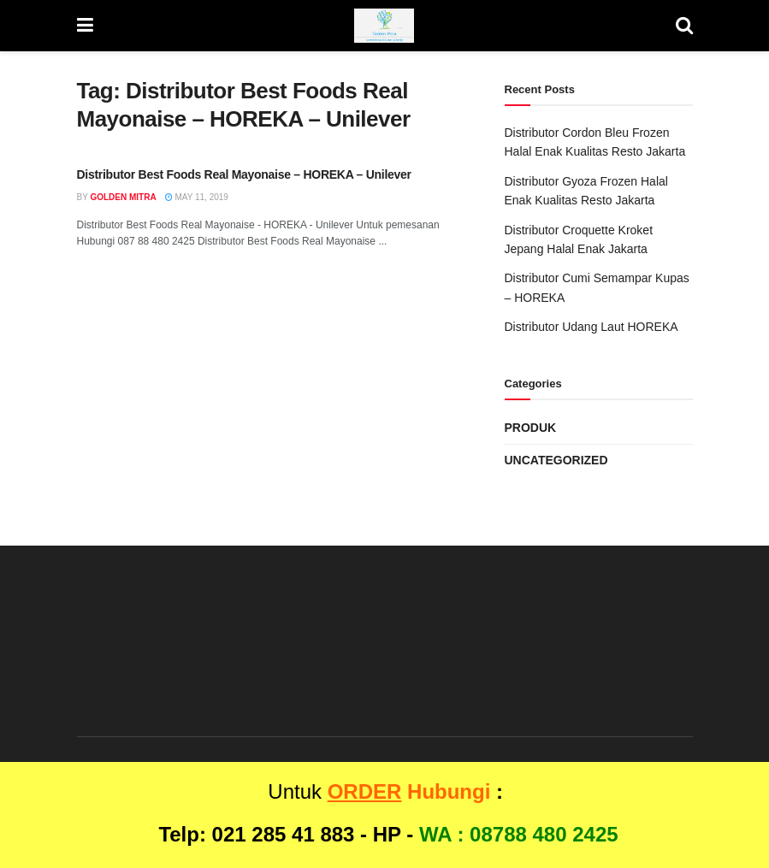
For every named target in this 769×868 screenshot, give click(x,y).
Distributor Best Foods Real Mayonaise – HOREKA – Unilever (244, 174)
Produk (531, 427)
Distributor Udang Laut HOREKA (591, 327)
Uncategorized (556, 460)
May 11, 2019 (196, 197)
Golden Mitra (123, 197)
